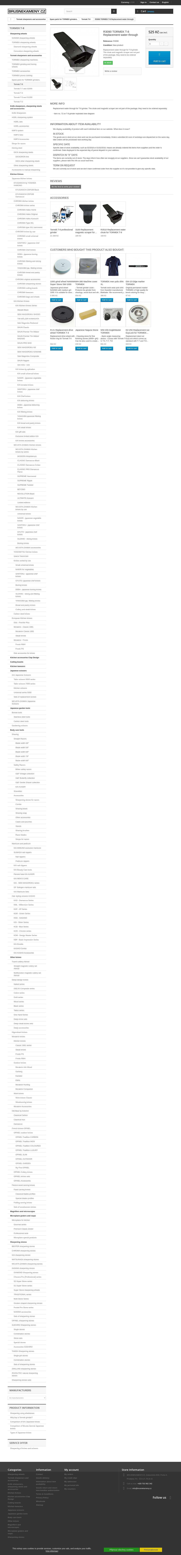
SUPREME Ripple (24, 481)
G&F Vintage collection (25, 774)
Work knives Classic (24, 1098)
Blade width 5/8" (22, 747)
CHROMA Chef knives (26, 250)
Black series (19, 1006)
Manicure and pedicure (21, 844)
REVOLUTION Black (25, 494)
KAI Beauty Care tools (23, 870)
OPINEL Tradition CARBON (27, 1137)
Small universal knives (25, 565)
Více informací (52, 1551)
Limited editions (23, 502)
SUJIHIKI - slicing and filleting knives (28, 595)
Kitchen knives (20, 1041)
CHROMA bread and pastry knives (28, 273)
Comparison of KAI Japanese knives (25, 1422)
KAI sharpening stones (21, 1255)
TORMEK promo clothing (22, 75)
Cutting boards (16, 662)
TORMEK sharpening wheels (23, 42)
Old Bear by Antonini (20, 1111)
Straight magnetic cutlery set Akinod (25, 967)
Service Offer (18, 1442)
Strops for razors (18, 144)
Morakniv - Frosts (21, 640)
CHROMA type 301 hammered (29, 227)
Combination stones (22, 1334)
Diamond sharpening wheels (25, 47)
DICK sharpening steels (23, 152)
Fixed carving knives (22, 1189)
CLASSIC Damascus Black (28, 461)
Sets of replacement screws (25, 697)
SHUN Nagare (23, 360)
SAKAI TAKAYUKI (21, 556)
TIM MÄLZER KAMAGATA (28, 319)
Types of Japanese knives (20, 1433)
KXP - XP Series (20, 909)
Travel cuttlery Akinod (20, 962)
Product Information (24, 1407)
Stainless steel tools (22, 717)
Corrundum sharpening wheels (26, 51)
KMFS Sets (18, 135)
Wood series (19, 1002)
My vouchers (70, 1489)
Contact (39, 1474)
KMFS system (17, 130)
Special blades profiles (25, 1198)
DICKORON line (22, 157)
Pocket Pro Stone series (23, 1307)
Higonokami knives (19, 1032)
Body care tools (17, 730)
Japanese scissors (18, 671)
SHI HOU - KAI (23, 365)
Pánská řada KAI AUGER (24, 874)
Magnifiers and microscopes (22, 1211)
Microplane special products (25, 1238)
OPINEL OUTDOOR (24, 1159)
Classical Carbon (21, 1115)
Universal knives (24, 514)
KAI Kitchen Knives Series (26, 305)
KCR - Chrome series (22, 931)
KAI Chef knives (24, 396)
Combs (18, 804)
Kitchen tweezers (17, 666)
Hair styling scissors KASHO (23, 896)
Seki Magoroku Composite (28, 356)
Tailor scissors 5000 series (24, 679)
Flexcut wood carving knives (23, 1185)
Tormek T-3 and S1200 (23, 97)
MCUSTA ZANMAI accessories (28, 548)
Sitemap (39, 1505)
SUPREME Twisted (25, 485)
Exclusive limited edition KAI (27, 436)
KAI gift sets (20, 432)
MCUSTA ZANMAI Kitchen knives (27, 445)
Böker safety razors (23, 769)
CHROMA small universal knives (27, 237)
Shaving (15, 734)
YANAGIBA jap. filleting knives (29, 268)
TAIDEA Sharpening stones (23, 1351)
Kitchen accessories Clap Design (24, 657)
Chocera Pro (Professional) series (27, 1277)
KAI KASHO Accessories (24, 953)
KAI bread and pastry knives (28, 423)
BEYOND (21, 489)
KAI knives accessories (25, 441)
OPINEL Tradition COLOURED (28, 1146)
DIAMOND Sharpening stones (26, 1273)
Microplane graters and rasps (23, 1216)
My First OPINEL (22, 1168)
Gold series (18, 997)
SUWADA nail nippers (23, 852)
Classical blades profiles (25, 1194)
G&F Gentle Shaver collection (28, 782)
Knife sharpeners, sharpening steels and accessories (26, 107)
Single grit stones (21, 1356)
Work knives (19, 1093)
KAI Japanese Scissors (21, 675)
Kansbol (19, 1076)
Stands (18, 826)
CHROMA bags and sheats (28, 297)
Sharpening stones (18, 1242)
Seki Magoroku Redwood (27, 323)
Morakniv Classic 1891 (25, 631)
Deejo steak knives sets (23, 1023)
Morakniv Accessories (23, 1106)
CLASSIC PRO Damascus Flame (28, 470)
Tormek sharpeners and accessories (26, 55)
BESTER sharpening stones (23, 1246)
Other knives (15, 957)
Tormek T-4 (18, 93)
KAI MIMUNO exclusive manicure (27, 848)
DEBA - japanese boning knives (27, 255)
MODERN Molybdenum (27, 456)
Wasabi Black (22, 310)
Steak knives (21, 636)
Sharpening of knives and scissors (24, 1448)
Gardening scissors (20, 726)
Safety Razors (19, 765)
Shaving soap (21, 813)
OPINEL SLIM (21, 1155)
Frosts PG (20, 649)
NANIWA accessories (22, 1312)
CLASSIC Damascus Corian (28, 465)
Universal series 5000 (22, 692)
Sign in (143, 2)
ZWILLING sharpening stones (24, 1369)
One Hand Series (21, 1015)
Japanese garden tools (20, 708)
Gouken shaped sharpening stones (28, 1303)
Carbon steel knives (22, 614)
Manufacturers (20, 1390)
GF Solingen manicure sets (25, 887)
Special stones (20, 1342)
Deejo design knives (20, 980)
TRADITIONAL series (22, 1294)
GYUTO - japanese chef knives (27, 533)
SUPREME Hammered (26, 476)
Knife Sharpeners (19, 113)
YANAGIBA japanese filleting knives (29, 417)
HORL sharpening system (22, 117)
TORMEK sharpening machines (25, 60)
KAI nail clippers (20, 865)
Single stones (19, 1329)
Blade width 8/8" (22, 761)
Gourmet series (20, 1224)
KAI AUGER (20, 787)
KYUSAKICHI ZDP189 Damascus (25, 195)
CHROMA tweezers (25, 292)
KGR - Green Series (22, 913)
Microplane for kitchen (21, 1220)
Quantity (152, 39)
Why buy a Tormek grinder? (21, 1417)
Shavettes (18, 791)
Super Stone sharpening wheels (27, 1290)
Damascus (18, 1124)
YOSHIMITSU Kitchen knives (25, 552)
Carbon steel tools (21, 721)
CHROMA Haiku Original (27, 214)
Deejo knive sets (20, 1019)
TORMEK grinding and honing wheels (24, 65)
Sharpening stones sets (21, 1380)
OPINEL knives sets (22, 1176)
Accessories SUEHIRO (23, 1347)
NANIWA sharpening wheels (23, 38)
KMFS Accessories (21, 139)
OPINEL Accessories (22, 1181)
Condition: (107, 45)
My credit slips (70, 1478)
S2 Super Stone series (23, 1281)
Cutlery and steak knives (26, 609)
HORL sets (18, 122)
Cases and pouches (24, 822)
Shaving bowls (21, 809)
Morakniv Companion (24, 1089)
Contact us (154, 2)
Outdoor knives (20, 1063)
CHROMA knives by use (25, 232)
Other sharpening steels (23, 165)
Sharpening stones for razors (27, 800)
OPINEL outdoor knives (23, 1133)
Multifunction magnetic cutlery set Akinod (27, 974)
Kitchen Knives (16, 174)
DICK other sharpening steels (28, 161)
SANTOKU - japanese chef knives (28, 244)
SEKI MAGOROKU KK (26, 347)
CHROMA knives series (25, 205)
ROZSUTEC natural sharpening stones (25, 1374)
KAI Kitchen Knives (21, 301)
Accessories (19, 795)
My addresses (70, 1482)
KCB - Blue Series (21, 927)
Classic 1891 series (24, 1045)
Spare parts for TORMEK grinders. (26, 80)
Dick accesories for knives (24, 653)
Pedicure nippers (22, 861)
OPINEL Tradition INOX (25, 1141)
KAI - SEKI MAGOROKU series (26, 883)
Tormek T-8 (18, 84)
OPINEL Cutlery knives (23, 1172)
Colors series (19, 993)
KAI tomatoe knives (25, 385)
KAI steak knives (24, 427)
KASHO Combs (20, 948)
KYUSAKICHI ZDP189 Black (27, 190)
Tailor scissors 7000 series (24, 684)
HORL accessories (21, 126)
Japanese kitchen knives (22, 178)
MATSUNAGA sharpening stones (25, 1259)
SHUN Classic (23, 327)
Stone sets (18, 1338)
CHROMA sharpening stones (29, 284)
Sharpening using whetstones (22, 1413)
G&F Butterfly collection (25, 778)
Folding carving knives (23, 1203)
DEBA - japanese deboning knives (28, 406)
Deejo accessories (21, 1028)
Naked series (19, 984)
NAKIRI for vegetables (25, 569)
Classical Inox (19, 1120)
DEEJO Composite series (24, 988)
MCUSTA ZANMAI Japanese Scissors (23, 702)
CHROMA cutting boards (27, 288)
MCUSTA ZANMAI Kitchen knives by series (26, 450)
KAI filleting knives (24, 412)
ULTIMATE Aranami (25, 498)
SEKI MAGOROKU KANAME (29, 352)
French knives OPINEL (21, 1128)
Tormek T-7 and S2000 (23, 89)
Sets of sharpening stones (24, 1316)
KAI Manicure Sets (21, 892)
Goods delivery (42, 1478)
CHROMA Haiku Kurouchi (27, 219)
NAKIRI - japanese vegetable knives (29, 379)
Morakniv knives (18, 1037)
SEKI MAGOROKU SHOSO (28, 314)
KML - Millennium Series (24, 905)
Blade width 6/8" (22, 752)
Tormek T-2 (18, 102)
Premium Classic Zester (23, 1229)
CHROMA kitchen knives (24, 201)
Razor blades (21, 835)
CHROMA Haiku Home (26, 210)
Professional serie (21, 1233)
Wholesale (40, 1501)
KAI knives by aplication (25, 369)
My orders (68, 1474)
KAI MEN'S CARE (21, 879)
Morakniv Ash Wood (24, 1067)
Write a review (111, 71)
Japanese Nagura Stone (86, 330)
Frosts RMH (20, 644)
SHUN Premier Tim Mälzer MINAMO (28, 337)
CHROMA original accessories (28, 279)
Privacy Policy (42, 1498)
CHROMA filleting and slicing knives (29, 262)
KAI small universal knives (28, 374)
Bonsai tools (17, 712)
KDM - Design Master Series (25, 935)
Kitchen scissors (20, 688)
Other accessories (23, 817)
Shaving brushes (22, 830)
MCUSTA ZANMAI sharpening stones (27, 1264)
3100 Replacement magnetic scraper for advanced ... (85, 232)
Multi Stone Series (21, 1299)
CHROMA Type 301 (25, 223)
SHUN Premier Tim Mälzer (28, 332)
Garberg (19, 1071)
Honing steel (17, 148)
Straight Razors (20, 739)
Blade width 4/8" (22, 743)
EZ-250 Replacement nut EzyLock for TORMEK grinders (137, 333)
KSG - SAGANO (20, 918)
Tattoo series (19, 1010)
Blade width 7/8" (22, 756)
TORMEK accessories (21, 71)
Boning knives (23, 543)
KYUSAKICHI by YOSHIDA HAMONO (25, 184)
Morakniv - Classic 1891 (23, 627)
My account (71, 1469)
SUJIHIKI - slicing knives (27, 539)
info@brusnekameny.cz (142, 1488)
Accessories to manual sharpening (26, 170)
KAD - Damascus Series (24, 900)
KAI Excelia (18, 944)
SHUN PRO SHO (24, 343)
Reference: (108, 41)
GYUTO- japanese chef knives (28, 581)
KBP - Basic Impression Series (26, 940)
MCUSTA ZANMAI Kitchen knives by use (26, 508)
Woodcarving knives (24, 1102)
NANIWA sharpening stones (23, 1268)
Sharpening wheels (18, 34)
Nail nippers (20, 857)
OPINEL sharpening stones (23, 1321)
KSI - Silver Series (21, 922)
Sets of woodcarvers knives (25, 1207)
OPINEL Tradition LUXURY (27, 1150)
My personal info (71, 1485)
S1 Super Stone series (23, 1286)
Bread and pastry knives (25, 605)
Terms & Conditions (44, 1494)
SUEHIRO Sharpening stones (24, 1325)
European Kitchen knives (22, 618)
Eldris (18, 1080)
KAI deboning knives (25, 400)
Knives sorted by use (22, 561)
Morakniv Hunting (23, 1085)
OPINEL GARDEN (23, 1163)
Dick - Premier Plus (21, 623)
